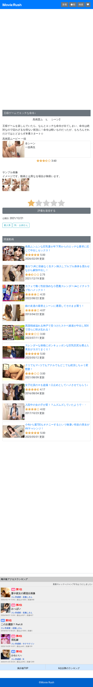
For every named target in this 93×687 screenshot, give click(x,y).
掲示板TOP (22, 668)
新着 (64, 4)
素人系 (7, 225)
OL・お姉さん (21, 225)
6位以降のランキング (69, 668)
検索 (81, 4)
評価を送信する (47, 210)
